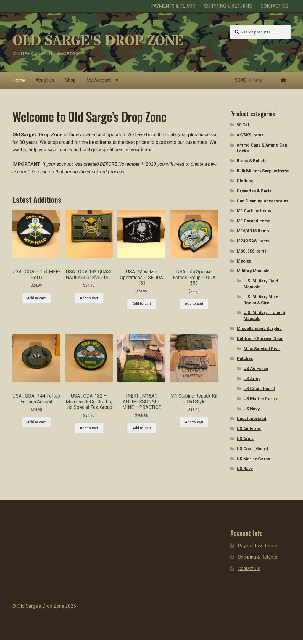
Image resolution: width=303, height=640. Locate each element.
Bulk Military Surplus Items (263, 170)
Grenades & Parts (254, 191)
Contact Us (274, 6)
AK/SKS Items (250, 135)
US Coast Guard (259, 388)
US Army (252, 378)
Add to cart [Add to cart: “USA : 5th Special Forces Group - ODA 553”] (194, 304)
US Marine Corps (260, 398)
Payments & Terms (173, 6)
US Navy (252, 408)
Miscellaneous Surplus (259, 328)
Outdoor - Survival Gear (260, 338)
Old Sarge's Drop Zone (97, 41)
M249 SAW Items (253, 241)
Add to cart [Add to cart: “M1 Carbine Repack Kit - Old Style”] (194, 422)
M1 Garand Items (253, 220)
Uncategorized (251, 418)
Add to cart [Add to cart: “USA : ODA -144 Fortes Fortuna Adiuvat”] (36, 422)
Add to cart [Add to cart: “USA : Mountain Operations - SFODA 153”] (141, 304)
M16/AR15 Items (253, 231)
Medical (245, 261)
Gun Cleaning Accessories (263, 201)
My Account (98, 80)
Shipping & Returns (228, 6)
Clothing (245, 181)
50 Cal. (243, 125)
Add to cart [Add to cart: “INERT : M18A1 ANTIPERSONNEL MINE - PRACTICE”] (141, 428)
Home (18, 80)
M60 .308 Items (252, 251)
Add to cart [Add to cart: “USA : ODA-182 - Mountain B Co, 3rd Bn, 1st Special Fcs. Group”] (89, 428)
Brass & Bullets (252, 160)
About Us (45, 80)
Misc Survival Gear (262, 348)
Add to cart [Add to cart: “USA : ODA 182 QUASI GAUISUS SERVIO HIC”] (89, 298)
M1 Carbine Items (254, 210)
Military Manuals (253, 270)
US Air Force (256, 368)
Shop (70, 80)
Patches (245, 358)
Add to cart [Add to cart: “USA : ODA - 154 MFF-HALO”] (36, 298)
